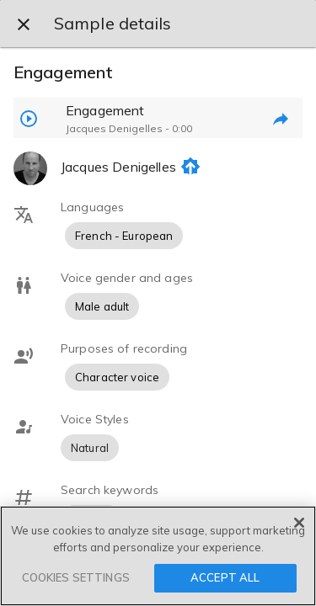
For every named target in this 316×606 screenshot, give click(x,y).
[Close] (299, 522)
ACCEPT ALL (225, 577)
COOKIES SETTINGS (76, 577)
